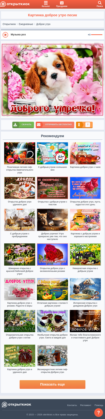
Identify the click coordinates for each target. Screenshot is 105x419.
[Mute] (89, 35)
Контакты (72, 405)
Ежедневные (26, 24)
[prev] (4, 79)
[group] (52, 34)
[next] (100, 79)
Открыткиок (9, 24)
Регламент (85, 405)
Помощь (99, 405)
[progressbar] (96, 35)
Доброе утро (43, 24)
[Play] (5, 35)
